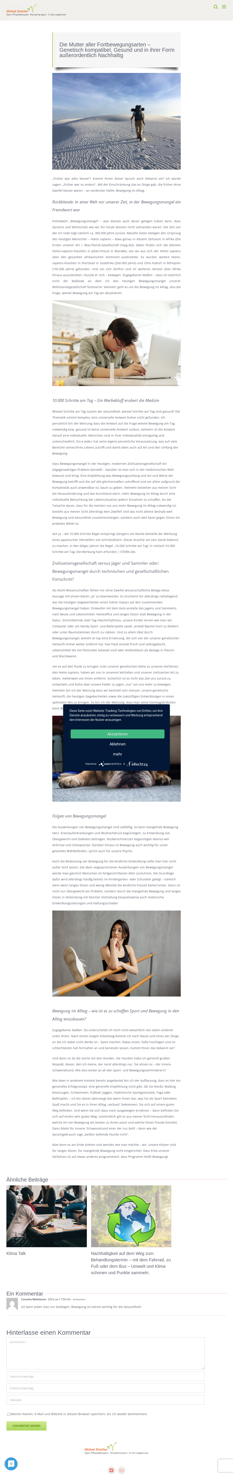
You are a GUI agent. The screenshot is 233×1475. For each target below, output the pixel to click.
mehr (117, 754)
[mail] (122, 1470)
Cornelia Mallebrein (33, 1299)
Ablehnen (118, 744)
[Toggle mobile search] (216, 6)
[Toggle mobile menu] (224, 6)
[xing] (111, 1470)
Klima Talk (16, 1253)
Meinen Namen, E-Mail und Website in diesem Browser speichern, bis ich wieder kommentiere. (79, 1414)
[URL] (105, 1400)
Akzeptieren (117, 734)
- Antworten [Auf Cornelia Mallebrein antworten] (78, 1299)
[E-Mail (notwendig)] (105, 1388)
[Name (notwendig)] (105, 1376)
